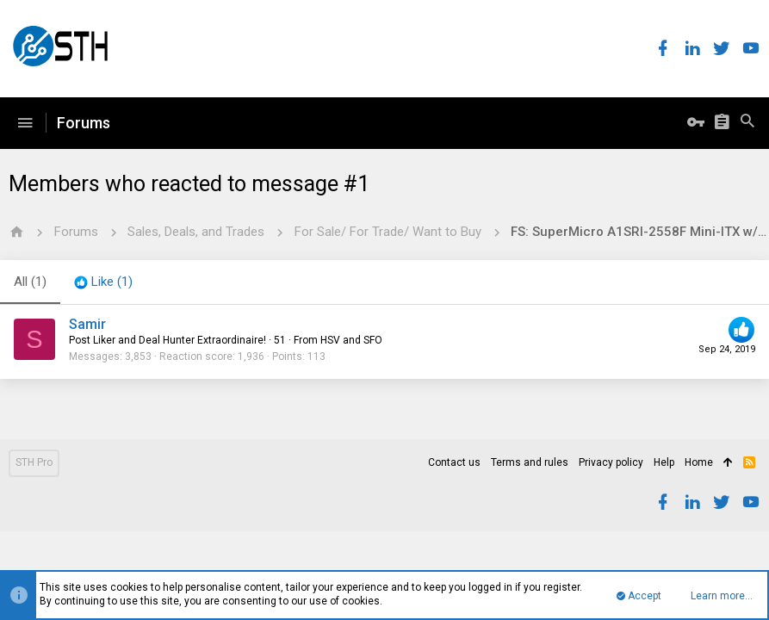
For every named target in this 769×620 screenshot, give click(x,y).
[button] (25, 123)
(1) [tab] (30, 281)
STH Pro (34, 462)
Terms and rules (529, 462)
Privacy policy (611, 462)
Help (664, 462)
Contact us (454, 462)
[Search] (747, 123)
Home (699, 462)
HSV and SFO (351, 340)
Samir (87, 324)
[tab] (103, 282)
